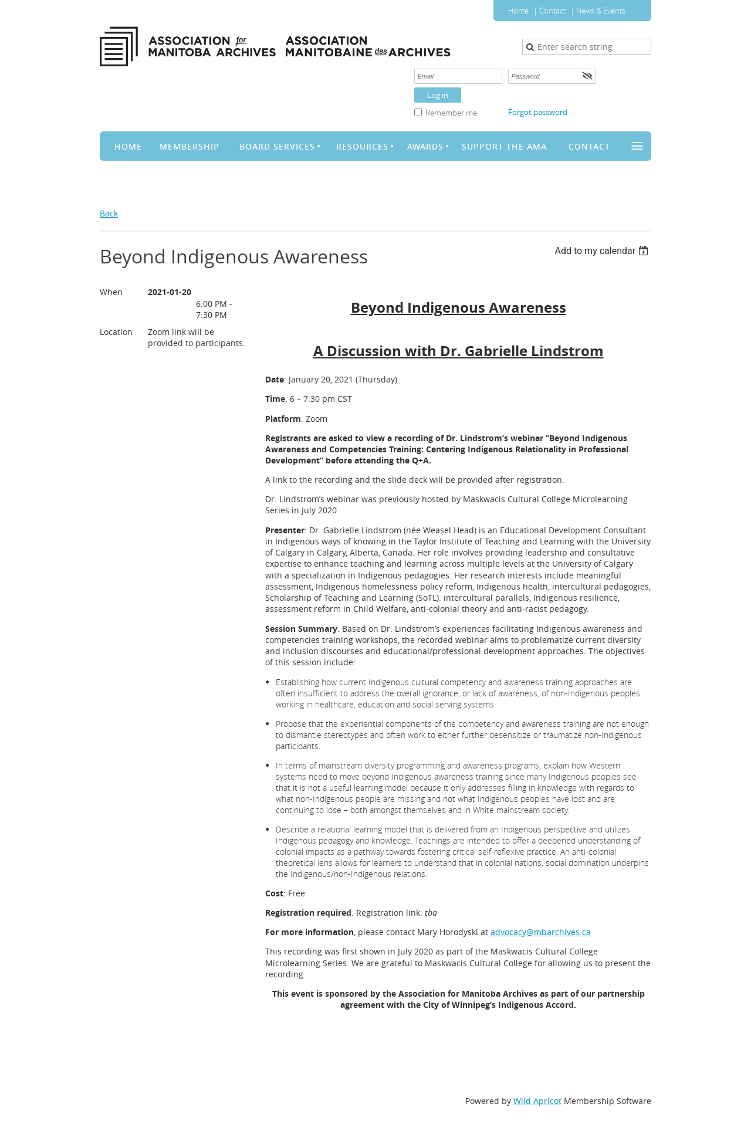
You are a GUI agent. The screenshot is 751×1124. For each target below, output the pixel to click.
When (111, 291)
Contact (552, 10)
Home (518, 10)
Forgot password (537, 112)
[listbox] (602, 250)
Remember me (451, 112)
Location (116, 331)
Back (109, 213)
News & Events (600, 10)
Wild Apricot (537, 1100)
